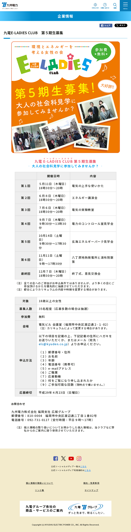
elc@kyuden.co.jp (53, 344)
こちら (83, 466)
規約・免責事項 (91, 482)
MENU (125, 9)
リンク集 (39, 490)
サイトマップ (91, 490)
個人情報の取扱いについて (39, 482)
